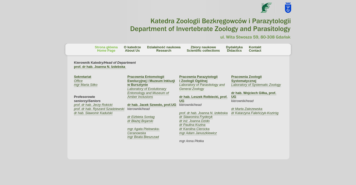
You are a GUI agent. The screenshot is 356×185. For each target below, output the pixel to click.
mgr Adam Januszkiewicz (198, 133)
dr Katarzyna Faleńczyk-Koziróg (254, 113)
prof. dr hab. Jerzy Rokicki (93, 105)
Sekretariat (82, 77)
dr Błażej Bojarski (140, 121)
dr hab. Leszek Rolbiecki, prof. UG (203, 99)
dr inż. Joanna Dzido (194, 121)
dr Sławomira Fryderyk (196, 117)
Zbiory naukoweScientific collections (203, 48)
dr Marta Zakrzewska (246, 109)
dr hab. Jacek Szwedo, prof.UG (151, 105)
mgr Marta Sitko (86, 85)
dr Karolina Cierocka (194, 129)
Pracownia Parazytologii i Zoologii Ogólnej (198, 79)
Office (78, 81)
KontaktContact (255, 48)
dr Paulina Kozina (192, 125)
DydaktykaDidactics (234, 48)
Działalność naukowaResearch (164, 48)
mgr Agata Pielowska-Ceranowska (143, 131)
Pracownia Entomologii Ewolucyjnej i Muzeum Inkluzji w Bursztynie (151, 81)
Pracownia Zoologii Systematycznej (246, 79)
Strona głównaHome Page (106, 48)
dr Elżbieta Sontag (141, 117)
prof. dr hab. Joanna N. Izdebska (203, 113)
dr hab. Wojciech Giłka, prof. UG (253, 95)
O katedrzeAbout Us (132, 48)
